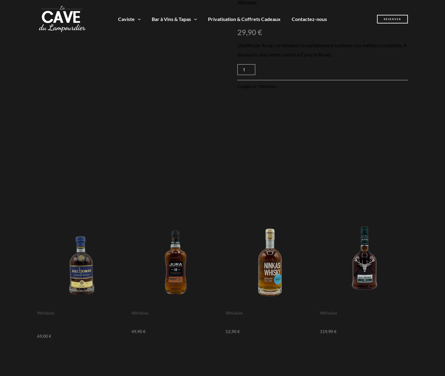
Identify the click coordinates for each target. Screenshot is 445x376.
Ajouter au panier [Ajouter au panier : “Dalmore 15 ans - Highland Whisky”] (352, 345)
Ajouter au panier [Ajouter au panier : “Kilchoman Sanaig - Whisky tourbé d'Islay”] (69, 350)
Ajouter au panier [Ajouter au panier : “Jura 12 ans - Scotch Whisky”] (163, 345)
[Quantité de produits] (246, 69)
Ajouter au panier (291, 69)
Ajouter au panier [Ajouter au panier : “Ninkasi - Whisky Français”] (258, 345)
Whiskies (268, 86)
